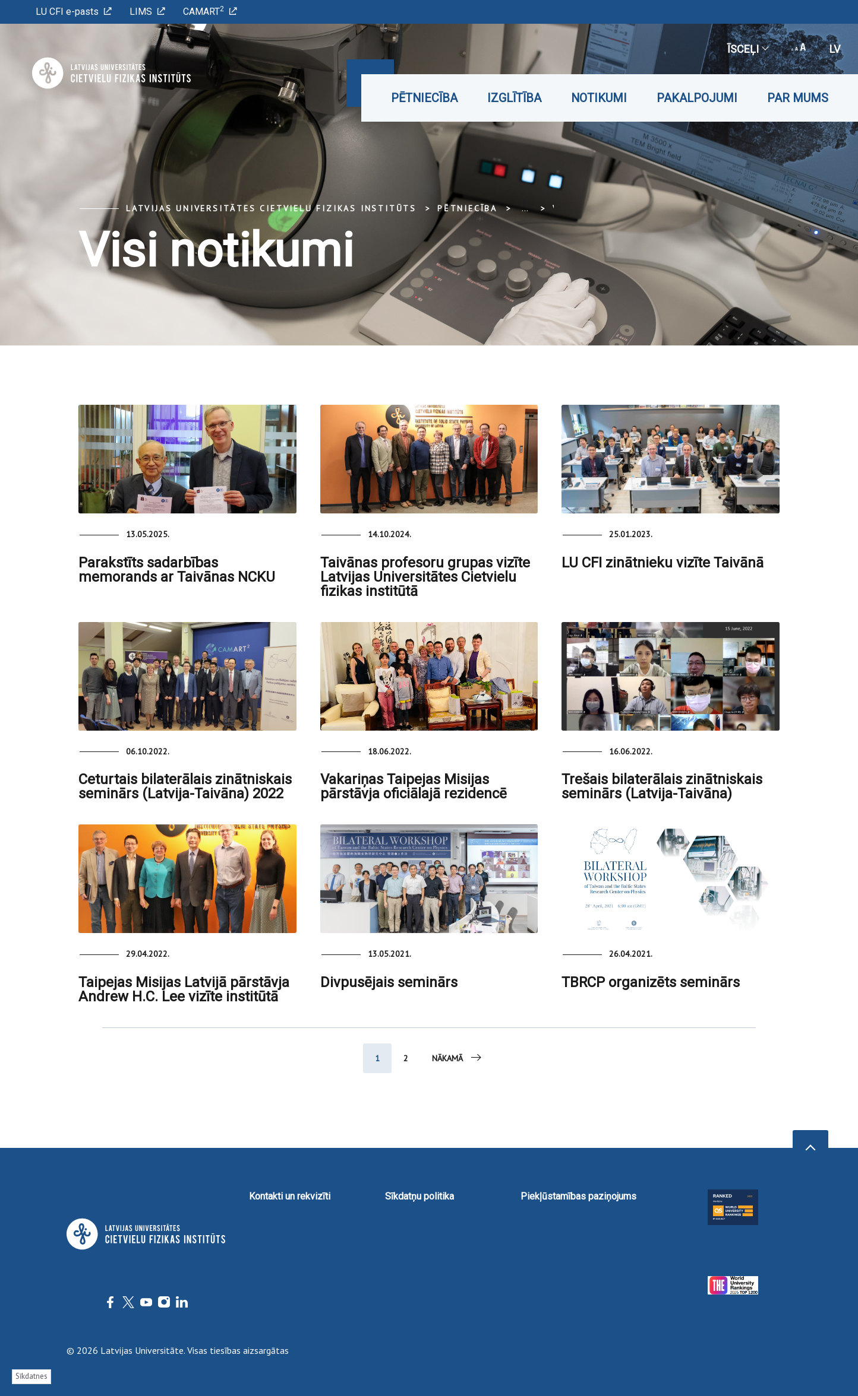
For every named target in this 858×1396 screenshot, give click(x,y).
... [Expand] (525, 208)
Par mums (797, 98)
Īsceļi (747, 49)
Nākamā (457, 1058)
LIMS (147, 11)
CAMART (210, 11)
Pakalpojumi (697, 98)
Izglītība (514, 98)
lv (834, 49)
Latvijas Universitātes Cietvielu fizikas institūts (271, 208)
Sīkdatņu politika (419, 1196)
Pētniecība (424, 98)
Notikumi (599, 98)
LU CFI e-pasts (74, 11)
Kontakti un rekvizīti (289, 1196)
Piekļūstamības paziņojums (578, 1196)
